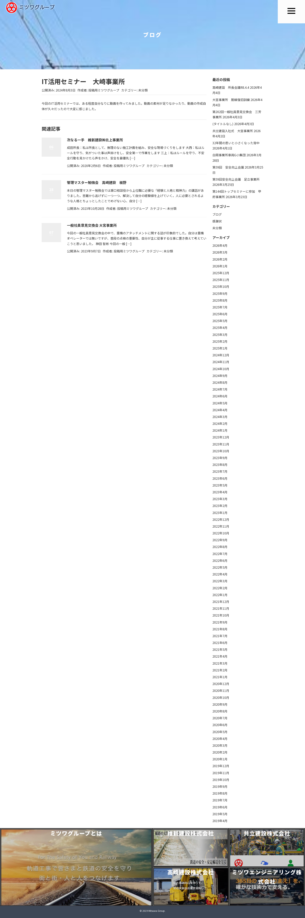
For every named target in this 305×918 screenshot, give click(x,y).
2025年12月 (220, 273)
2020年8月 (219, 711)
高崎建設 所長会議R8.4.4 (230, 87)
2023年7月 (219, 471)
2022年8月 (219, 546)
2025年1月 (219, 348)
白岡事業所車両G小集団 (229, 155)
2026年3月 (219, 252)
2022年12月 (220, 519)
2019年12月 (220, 765)
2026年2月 (219, 259)
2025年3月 (219, 334)
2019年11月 (220, 772)
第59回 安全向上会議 (228, 167)
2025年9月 (219, 293)
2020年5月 (219, 731)
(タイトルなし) (222, 123)
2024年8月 (219, 382)
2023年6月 (219, 478)
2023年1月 (219, 512)
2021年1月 (219, 677)
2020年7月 (219, 718)
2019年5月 (219, 814)
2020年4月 (219, 738)
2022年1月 (219, 594)
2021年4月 (219, 656)
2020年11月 (220, 690)
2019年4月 (219, 820)
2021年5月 (219, 649)
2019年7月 (219, 800)
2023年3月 (219, 498)
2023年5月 (219, 485)
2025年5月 (219, 320)
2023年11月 (220, 444)
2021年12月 (220, 601)
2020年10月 (220, 697)
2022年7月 (219, 553)
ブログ (217, 214)
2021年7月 (219, 635)
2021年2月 (219, 670)
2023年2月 (219, 505)
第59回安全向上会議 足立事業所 (235, 179)
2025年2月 (219, 341)
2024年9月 (219, 375)
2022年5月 (219, 567)
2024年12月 (220, 355)
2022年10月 (220, 533)
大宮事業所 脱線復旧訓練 (231, 99)
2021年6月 (219, 642)
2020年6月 (219, 724)
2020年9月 (219, 704)
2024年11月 (220, 361)
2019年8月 (219, 793)
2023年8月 (219, 464)
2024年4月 (219, 410)
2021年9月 (219, 622)
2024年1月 (219, 430)
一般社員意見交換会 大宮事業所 (92, 225)
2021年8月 (219, 629)
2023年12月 (220, 437)
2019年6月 (219, 807)
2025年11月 (220, 279)
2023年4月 (219, 492)
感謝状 (217, 221)
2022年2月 (219, 588)
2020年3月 (219, 745)
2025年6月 (219, 314)
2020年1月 (219, 759)
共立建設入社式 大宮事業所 (232, 130)
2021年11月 (220, 608)
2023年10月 (220, 451)
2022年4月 (219, 574)
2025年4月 (219, 327)
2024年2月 (219, 423)
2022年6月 (219, 560)
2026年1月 (219, 266)
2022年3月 (219, 581)
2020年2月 (219, 752)
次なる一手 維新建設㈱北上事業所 (95, 139)
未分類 (143, 90)
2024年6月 (219, 396)
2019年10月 (220, 779)
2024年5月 (219, 403)
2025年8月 (219, 300)
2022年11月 (220, 526)
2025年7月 (219, 307)
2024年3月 (219, 416)
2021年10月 (220, 615)
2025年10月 (220, 286)
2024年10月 (220, 368)
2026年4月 (219, 245)
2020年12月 (220, 683)
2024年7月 (219, 389)
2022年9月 (219, 540)
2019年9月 (219, 786)
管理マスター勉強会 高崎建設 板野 (96, 182)
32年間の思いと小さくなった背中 (235, 143)
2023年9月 (219, 457)
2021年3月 (219, 663)
